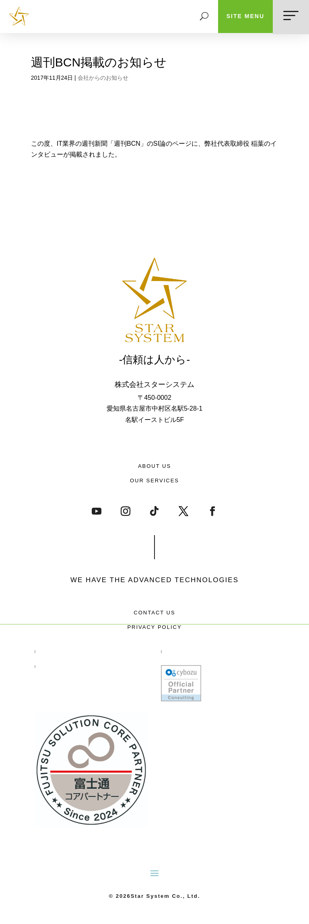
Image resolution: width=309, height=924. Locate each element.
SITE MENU (245, 16)
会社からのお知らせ (103, 77)
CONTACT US (154, 613)
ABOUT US (154, 466)
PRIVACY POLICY (154, 627)
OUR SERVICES (154, 481)
